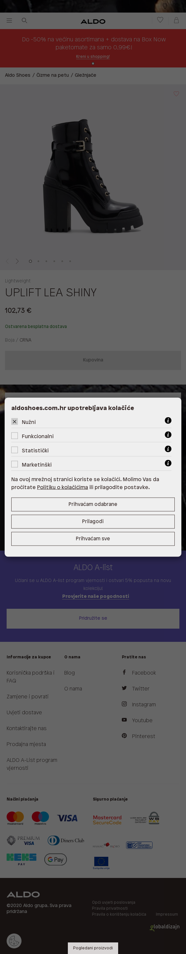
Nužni (29, 422)
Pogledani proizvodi (93, 948)
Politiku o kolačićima (62, 487)
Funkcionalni (38, 436)
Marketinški (37, 465)
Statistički (35, 450)
